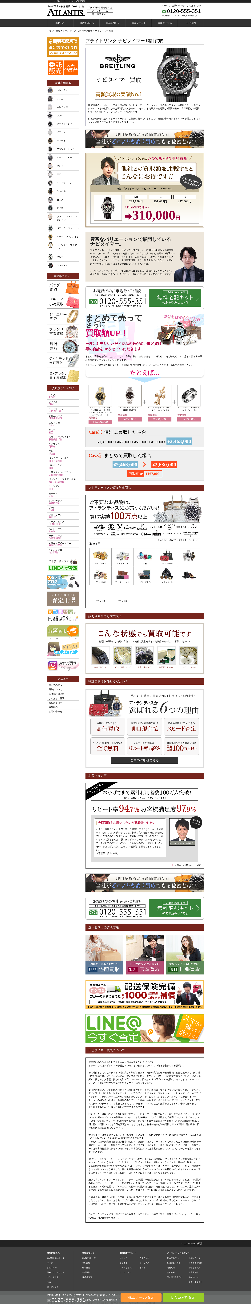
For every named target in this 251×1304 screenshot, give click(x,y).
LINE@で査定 (183, 1297)
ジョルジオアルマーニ (63, 544)
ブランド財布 (122, 582)
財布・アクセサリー (55, 1253)
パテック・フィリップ (68, 228)
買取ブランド (139, 22)
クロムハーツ (63, 417)
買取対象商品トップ (55, 1239)
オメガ (60, 98)
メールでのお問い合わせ (173, 5)
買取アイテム (165, 22)
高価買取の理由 (56, 694)
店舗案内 (53, 707)
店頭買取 (86, 1249)
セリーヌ (63, 495)
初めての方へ (86, 22)
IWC (59, 174)
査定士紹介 (193, 1253)
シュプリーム (63, 516)
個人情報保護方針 (174, 1258)
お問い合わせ (55, 711)
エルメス (63, 396)
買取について (112, 22)
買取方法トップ (89, 1239)
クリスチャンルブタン (63, 473)
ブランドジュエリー (100, 582)
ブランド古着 (53, 1258)
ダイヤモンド (122, 563)
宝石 (145, 563)
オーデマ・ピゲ (64, 157)
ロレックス (62, 90)
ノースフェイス (63, 523)
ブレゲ (60, 166)
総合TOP (60, 22)
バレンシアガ (63, 551)
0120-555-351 (184, 11)
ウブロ (60, 115)
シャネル (61, 191)
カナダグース (63, 537)
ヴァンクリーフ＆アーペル (68, 247)
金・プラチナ (100, 563)
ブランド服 (167, 582)
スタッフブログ (195, 1263)
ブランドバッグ (167, 563)
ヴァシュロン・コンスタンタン (68, 218)
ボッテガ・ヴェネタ (63, 459)
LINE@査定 (87, 1258)
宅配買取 (86, 1244)
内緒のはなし (194, 1258)
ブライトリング (64, 124)
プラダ (63, 509)
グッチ (63, 431)
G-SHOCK (62, 265)
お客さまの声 (55, 702)
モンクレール (63, 530)
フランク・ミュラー (67, 149)
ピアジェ (61, 132)
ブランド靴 (189, 582)
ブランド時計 (189, 563)
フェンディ (63, 487)
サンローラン (63, 502)
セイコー (61, 208)
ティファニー (63, 445)
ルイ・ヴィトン (64, 182)
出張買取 (86, 1253)
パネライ (61, 140)
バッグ (50, 1244)
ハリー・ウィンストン (68, 236)
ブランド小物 (144, 582)
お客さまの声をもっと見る (186, 846)
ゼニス (60, 199)
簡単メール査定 (141, 1297)
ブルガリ (61, 257)
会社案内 (191, 22)
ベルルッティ (63, 466)
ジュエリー (52, 1249)
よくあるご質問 (194, 5)
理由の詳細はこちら (144, 741)
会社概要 (171, 1253)
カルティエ (62, 107)
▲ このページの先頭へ (192, 1224)
